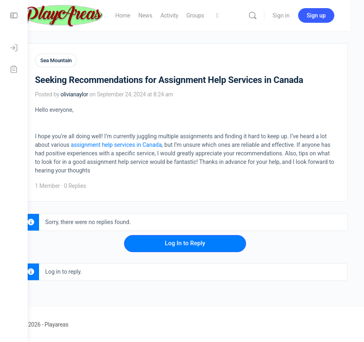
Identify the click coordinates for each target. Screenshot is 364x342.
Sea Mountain (77, 60)
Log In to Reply (196, 242)
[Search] (266, 15)
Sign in (294, 15)
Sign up (329, 15)
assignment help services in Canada (165, 144)
